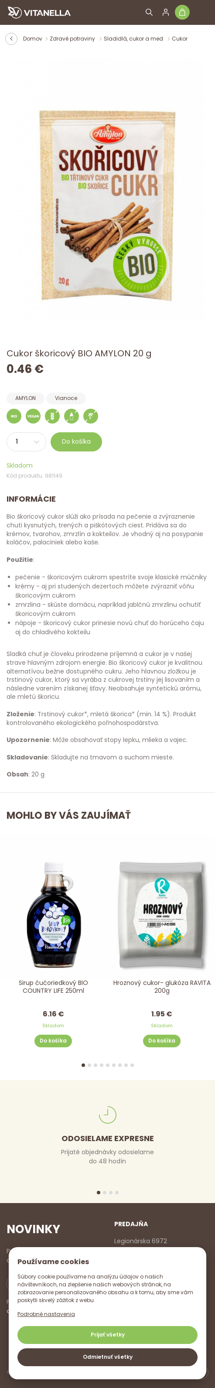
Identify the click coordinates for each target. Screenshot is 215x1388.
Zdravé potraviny (73, 38)
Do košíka (76, 441)
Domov (32, 38)
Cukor (180, 38)
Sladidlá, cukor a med (134, 38)
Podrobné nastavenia (46, 1314)
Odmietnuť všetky (108, 1357)
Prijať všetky (108, 1334)
